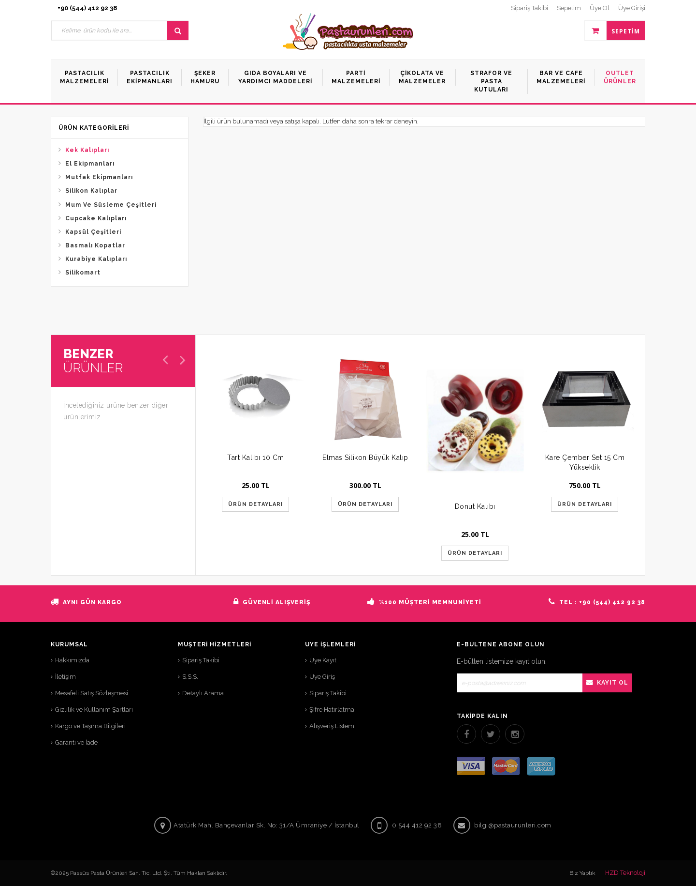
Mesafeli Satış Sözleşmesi (91, 693)
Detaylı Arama (203, 693)
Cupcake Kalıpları (96, 218)
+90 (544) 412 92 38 (87, 8)
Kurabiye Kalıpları (96, 259)
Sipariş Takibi (200, 660)
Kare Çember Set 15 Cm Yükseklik (585, 462)
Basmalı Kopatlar (95, 245)
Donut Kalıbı (475, 506)
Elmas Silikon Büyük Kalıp (365, 457)
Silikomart (83, 272)
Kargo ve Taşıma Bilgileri (90, 726)
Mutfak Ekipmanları (99, 177)
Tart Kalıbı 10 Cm (255, 457)
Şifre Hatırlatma (331, 709)
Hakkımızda (72, 660)
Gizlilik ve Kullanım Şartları (94, 709)
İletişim (65, 676)
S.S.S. (190, 676)
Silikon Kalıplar (91, 190)
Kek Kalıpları (87, 150)
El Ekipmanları (90, 163)
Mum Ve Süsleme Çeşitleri (111, 204)
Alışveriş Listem (331, 726)
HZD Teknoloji (625, 872)
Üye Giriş (322, 676)
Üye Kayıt (322, 660)
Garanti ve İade (76, 742)
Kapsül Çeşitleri (93, 232)
